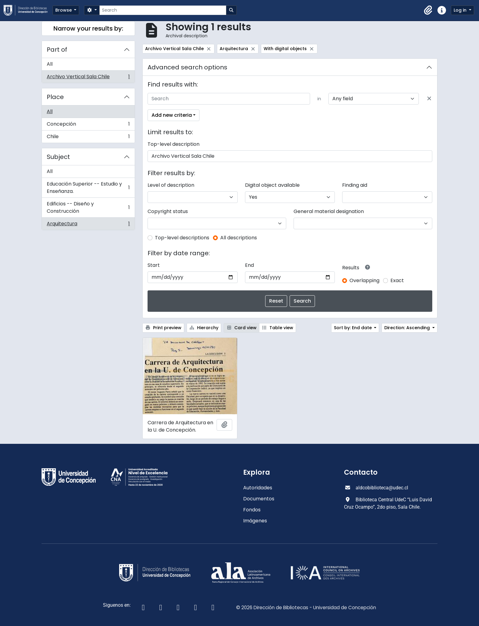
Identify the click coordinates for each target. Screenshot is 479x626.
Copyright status (168, 211)
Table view (278, 328)
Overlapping (364, 280)
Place (55, 97)
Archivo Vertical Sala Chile (88, 78)
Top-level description (173, 144)
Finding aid (354, 185)
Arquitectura (88, 225)
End (249, 265)
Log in (461, 10)
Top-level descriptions (182, 237)
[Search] (162, 10)
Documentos (258, 498)
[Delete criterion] (429, 98)
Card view (241, 328)
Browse (64, 10)
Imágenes (255, 520)
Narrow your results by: (88, 28)
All (50, 64)
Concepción (88, 125)
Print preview (163, 328)
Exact (397, 280)
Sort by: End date (353, 328)
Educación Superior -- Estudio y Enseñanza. (88, 187)
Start (154, 265)
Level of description (171, 185)
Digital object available (272, 185)
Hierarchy (204, 328)
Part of (57, 49)
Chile (88, 138)
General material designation (329, 211)
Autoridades (257, 487)
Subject (58, 157)
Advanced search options (187, 67)
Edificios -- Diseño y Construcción (88, 207)
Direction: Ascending (407, 328)
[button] (428, 10)
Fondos (252, 509)
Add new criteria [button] (172, 115)
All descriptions (238, 237)
